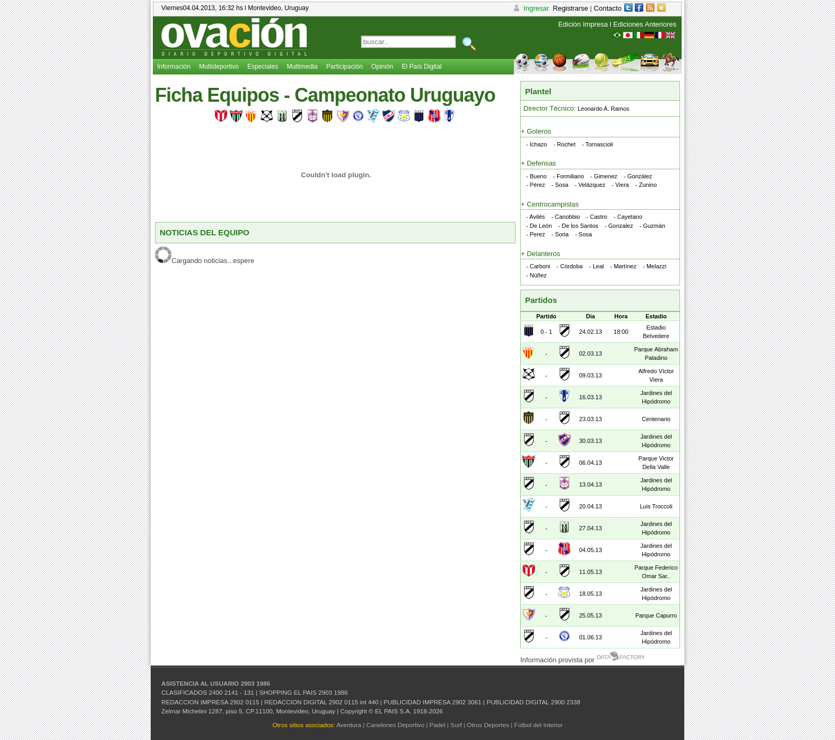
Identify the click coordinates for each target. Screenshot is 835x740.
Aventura (349, 724)
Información (174, 66)
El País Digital (422, 66)
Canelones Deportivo (395, 724)
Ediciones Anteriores (644, 24)
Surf (456, 724)
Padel (437, 724)
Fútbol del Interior (538, 724)
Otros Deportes (488, 724)
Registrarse (570, 8)
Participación (344, 66)
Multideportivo (219, 66)
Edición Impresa (583, 24)
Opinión (382, 66)
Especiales (262, 66)
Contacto (607, 8)
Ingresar (530, 8)
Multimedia (301, 66)
